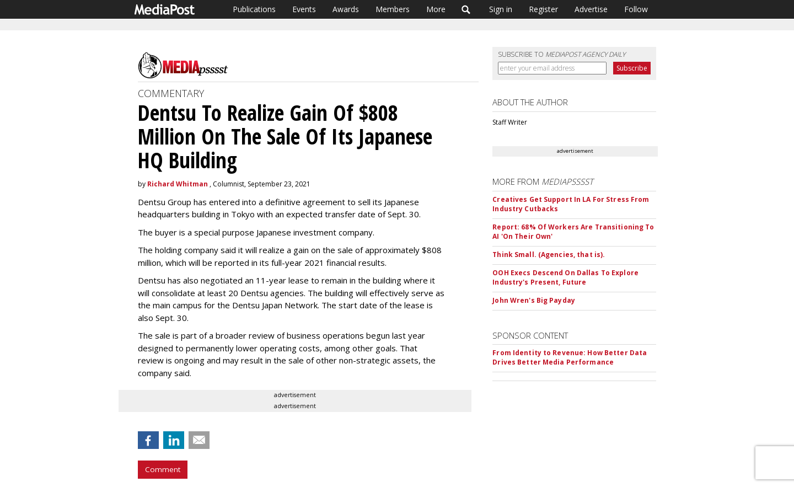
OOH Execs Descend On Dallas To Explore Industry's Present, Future (565, 277)
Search (466, 9)
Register (543, 9)
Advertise (591, 9)
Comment (162, 469)
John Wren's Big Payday (533, 300)
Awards (345, 9)
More (436, 9)
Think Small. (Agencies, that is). (548, 254)
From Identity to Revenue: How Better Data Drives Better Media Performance (569, 357)
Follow (636, 9)
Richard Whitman (177, 184)
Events (304, 9)
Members (392, 9)
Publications (254, 9)
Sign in (500, 9)
